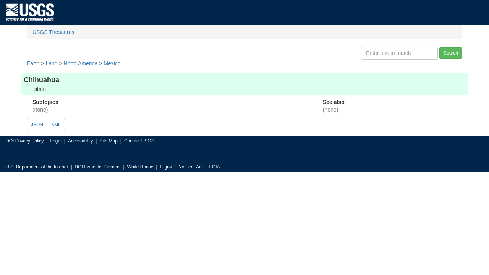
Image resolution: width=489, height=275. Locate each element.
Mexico (112, 63)
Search (451, 53)
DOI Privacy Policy (25, 141)
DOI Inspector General (98, 167)
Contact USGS (139, 141)
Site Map (108, 141)
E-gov (166, 167)
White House (140, 167)
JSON (37, 124)
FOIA (214, 167)
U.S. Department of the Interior (37, 167)
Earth (33, 63)
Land (51, 63)
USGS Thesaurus (53, 32)
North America (81, 63)
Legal (55, 141)
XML (56, 124)
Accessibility (80, 141)
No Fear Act (190, 167)
